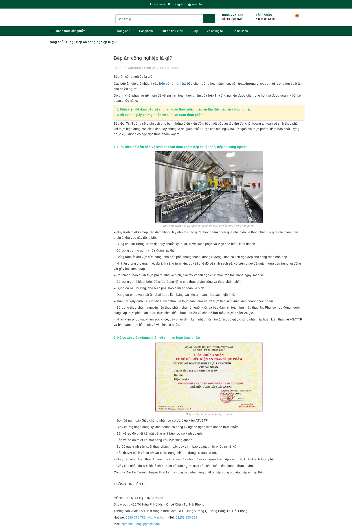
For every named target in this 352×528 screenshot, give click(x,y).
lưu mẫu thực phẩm (228, 313)
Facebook (157, 4)
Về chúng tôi (215, 31)
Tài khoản (264, 15)
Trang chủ (123, 31)
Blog (195, 31)
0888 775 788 (232, 15)
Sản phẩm (146, 31)
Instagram (176, 4)
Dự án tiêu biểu (172, 31)
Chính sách (240, 31)
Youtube (195, 4)
